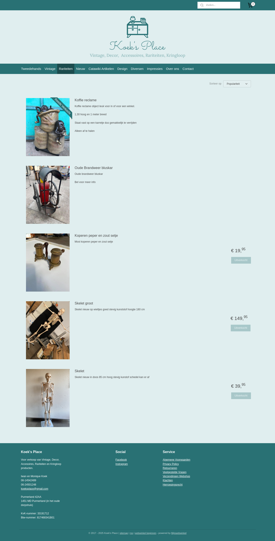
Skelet (79, 371)
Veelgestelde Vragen (174, 472)
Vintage (49, 69)
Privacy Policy (171, 464)
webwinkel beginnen (145, 533)
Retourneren (170, 468)
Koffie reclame (86, 100)
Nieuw (80, 69)
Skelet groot (84, 303)
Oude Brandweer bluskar (94, 168)
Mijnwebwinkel (178, 533)
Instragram (122, 464)
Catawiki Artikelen (101, 69)
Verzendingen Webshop (176, 476)
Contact (188, 69)
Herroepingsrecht (173, 484)
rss (131, 533)
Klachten (168, 480)
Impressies (155, 69)
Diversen (137, 69)
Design (122, 69)
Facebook (121, 459)
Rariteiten (66, 69)
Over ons (172, 69)
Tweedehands (31, 69)
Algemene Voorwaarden (176, 459)
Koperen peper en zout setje (96, 235)
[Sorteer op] (237, 84)
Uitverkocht (240, 260)
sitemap (124, 533)
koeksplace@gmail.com (34, 488)
